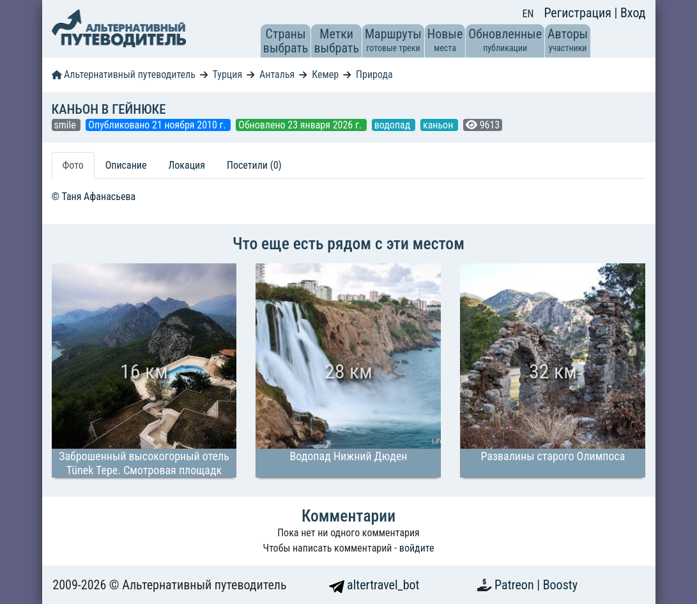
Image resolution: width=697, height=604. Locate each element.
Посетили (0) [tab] (254, 165)
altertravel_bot (374, 584)
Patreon (515, 584)
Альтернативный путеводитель (123, 74)
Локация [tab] (186, 165)
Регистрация (579, 12)
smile (66, 125)
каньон (439, 125)
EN (528, 14)
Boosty (560, 584)
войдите (416, 548)
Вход (633, 12)
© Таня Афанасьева (94, 196)
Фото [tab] (73, 165)
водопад (393, 125)
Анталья (277, 74)
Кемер (325, 74)
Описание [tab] (126, 165)
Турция (228, 74)
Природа (374, 74)
